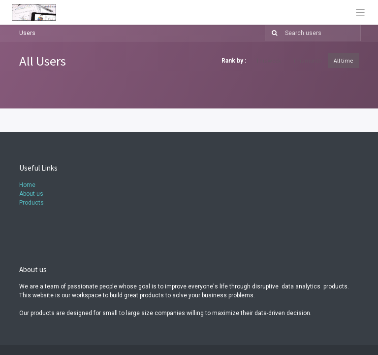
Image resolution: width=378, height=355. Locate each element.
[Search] (272, 33)
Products (31, 202)
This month (307, 60)
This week (268, 60)
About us (31, 193)
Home (27, 184)
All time (343, 60)
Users (27, 33)
